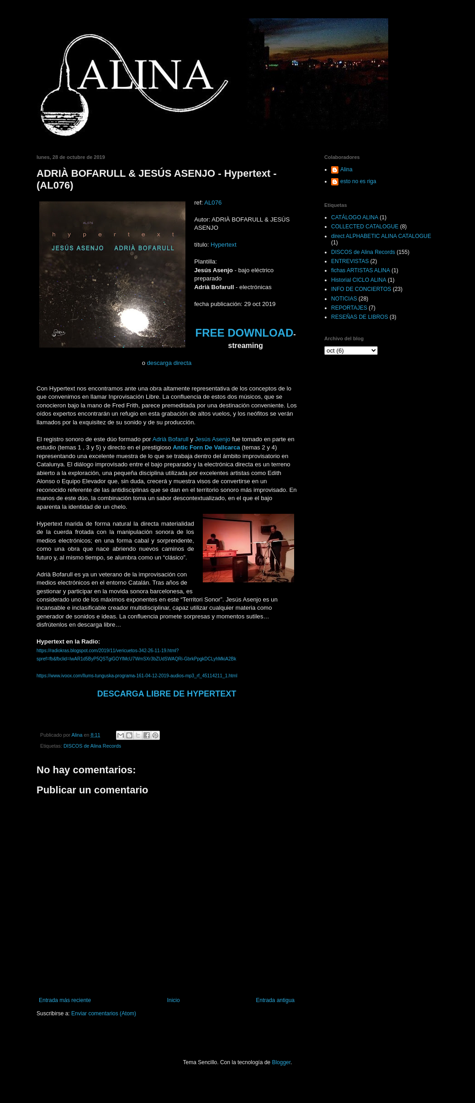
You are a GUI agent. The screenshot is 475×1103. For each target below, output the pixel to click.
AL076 (213, 202)
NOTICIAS (344, 299)
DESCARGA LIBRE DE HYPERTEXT (166, 693)
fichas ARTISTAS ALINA (360, 270)
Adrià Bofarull (171, 439)
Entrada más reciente (65, 1000)
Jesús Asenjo (213, 439)
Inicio (173, 1000)
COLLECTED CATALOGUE (365, 226)
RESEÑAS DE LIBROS (359, 317)
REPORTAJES (349, 308)
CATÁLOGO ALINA (354, 217)
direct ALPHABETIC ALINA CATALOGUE (381, 236)
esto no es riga (358, 181)
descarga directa (169, 362)
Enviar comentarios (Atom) (103, 1013)
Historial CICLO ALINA (358, 280)
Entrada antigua (275, 1000)
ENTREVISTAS (350, 261)
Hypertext (223, 244)
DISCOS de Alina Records (92, 746)
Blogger (281, 1062)
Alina (346, 169)
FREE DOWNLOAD (244, 333)
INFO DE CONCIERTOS (361, 289)
